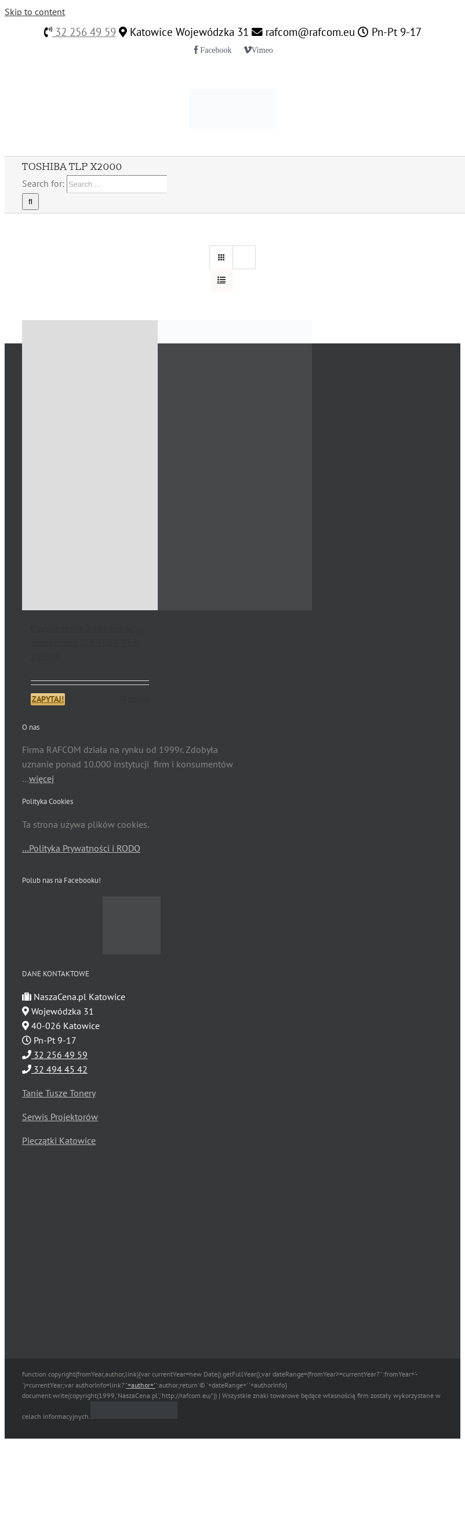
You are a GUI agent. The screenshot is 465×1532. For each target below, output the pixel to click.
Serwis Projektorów (60, 1116)
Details (138, 698)
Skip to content (35, 11)
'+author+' (140, 1385)
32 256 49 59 (84, 32)
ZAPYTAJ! (48, 699)
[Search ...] (117, 184)
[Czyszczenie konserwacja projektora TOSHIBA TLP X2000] (90, 465)
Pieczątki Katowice (59, 1140)
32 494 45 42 (55, 1069)
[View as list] (221, 280)
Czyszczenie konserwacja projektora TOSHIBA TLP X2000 (87, 642)
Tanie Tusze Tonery (59, 1093)
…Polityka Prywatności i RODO (81, 848)
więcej (41, 778)
